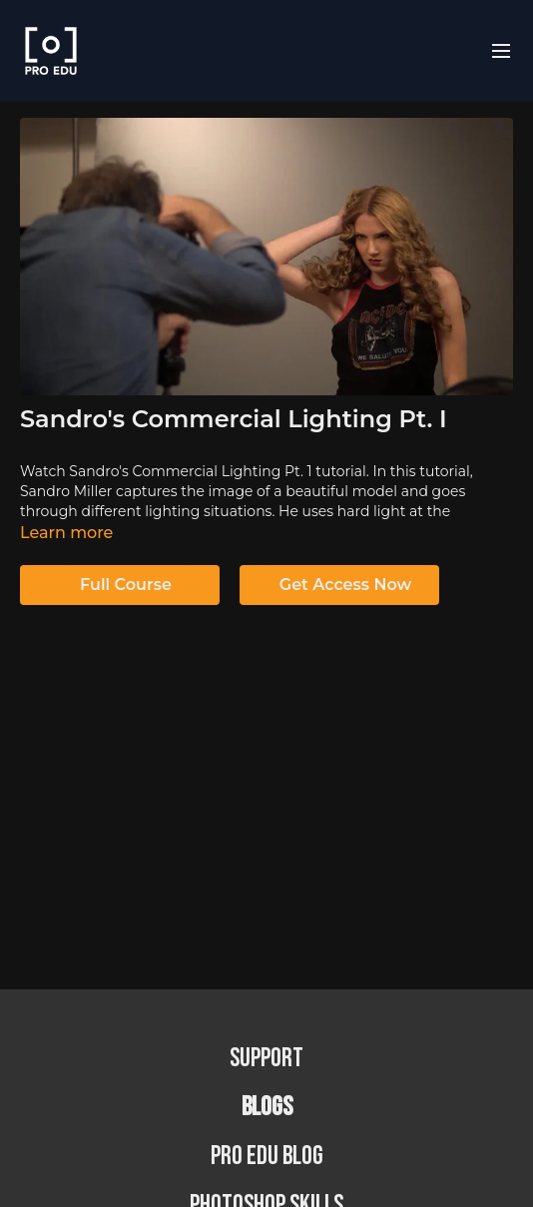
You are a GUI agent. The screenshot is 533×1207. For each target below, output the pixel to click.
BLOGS (267, 1107)
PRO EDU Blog (267, 1156)
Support (266, 1058)
